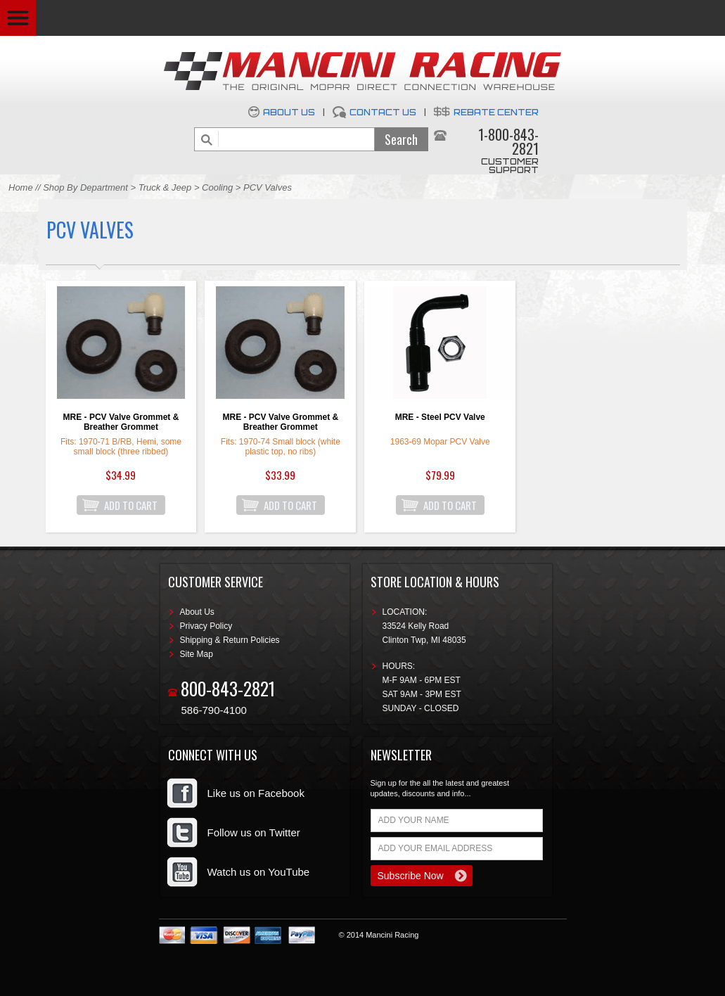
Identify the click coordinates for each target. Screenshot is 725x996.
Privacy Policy (206, 626)
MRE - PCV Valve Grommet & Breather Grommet (121, 422)
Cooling (217, 187)
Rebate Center (496, 112)
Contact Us (382, 112)
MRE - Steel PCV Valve (440, 417)
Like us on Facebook (255, 793)
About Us (289, 112)
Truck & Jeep (165, 187)
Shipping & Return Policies (230, 640)
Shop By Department (85, 187)
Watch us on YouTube (258, 872)
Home (20, 187)
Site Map (196, 654)
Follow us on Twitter (253, 832)
